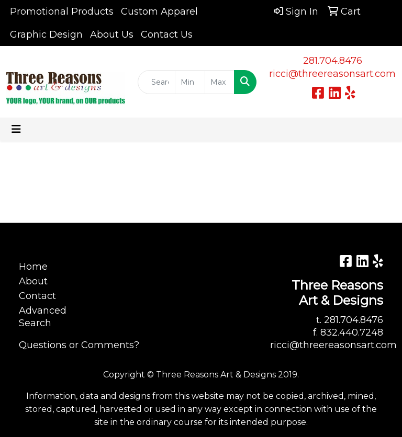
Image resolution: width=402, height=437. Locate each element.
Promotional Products (62, 11)
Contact (37, 296)
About (33, 281)
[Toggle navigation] (16, 129)
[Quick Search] (156, 82)
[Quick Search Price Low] (190, 82)
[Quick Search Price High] (219, 82)
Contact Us (167, 34)
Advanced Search (42, 317)
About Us (111, 34)
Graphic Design (46, 34)
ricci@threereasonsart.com (332, 73)
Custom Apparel (159, 11)
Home (33, 266)
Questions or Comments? (79, 345)
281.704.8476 (332, 60)
